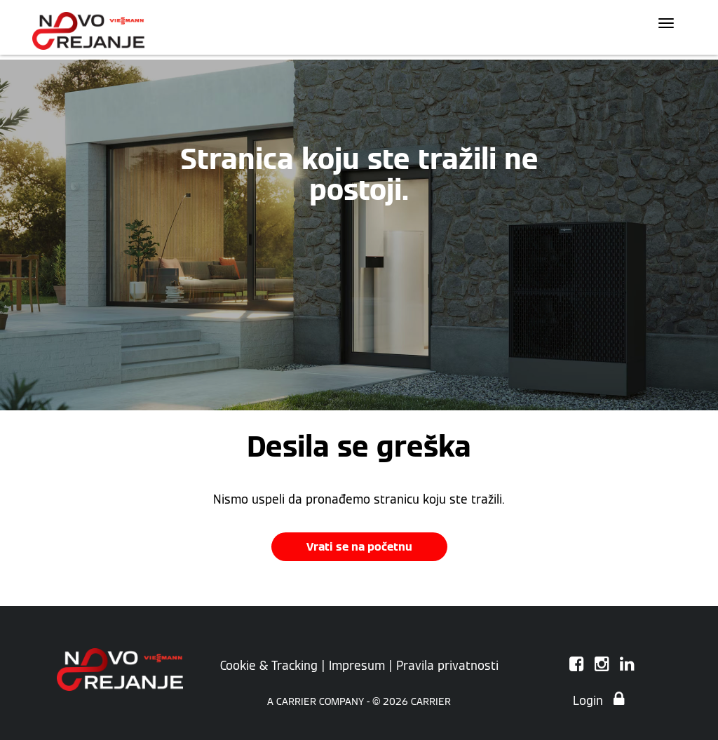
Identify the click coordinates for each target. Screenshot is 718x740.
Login (598, 700)
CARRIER (431, 701)
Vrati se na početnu (359, 546)
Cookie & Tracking (269, 665)
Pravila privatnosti (447, 665)
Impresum (357, 665)
